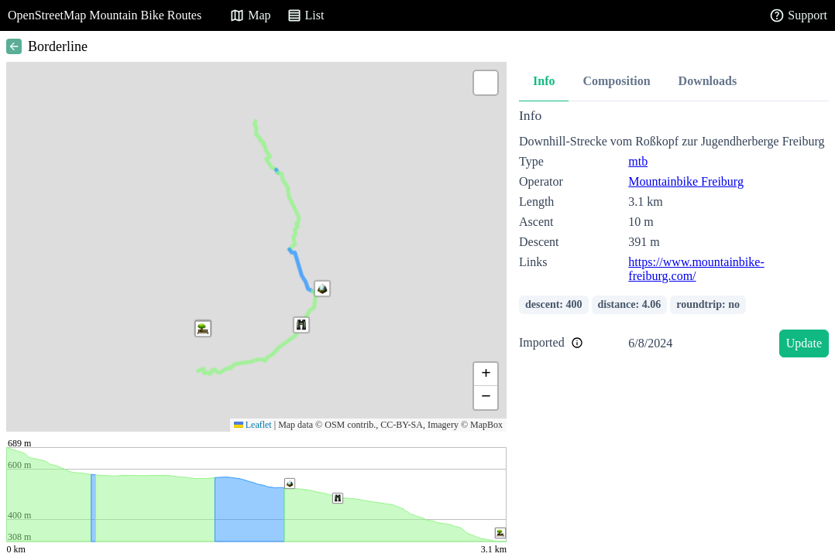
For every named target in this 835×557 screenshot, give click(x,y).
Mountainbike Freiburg (686, 181)
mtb (638, 161)
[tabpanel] (674, 236)
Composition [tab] (616, 80)
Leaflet (253, 424)
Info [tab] (544, 80)
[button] (301, 325)
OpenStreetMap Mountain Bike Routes (104, 15)
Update (804, 343)
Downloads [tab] (708, 80)
